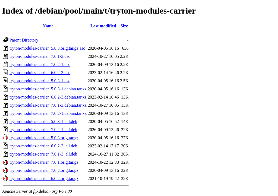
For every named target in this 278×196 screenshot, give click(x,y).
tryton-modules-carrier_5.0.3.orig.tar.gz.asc (47, 48)
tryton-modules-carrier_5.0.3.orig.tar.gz (44, 137)
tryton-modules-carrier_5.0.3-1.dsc (40, 80)
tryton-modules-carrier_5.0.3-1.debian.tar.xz (48, 89)
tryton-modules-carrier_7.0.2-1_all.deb (43, 129)
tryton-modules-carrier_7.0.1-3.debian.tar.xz (48, 105)
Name (48, 26)
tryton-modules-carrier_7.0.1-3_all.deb (43, 154)
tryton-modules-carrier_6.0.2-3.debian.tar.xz (48, 97)
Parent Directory (24, 40)
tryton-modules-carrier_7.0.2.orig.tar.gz (44, 170)
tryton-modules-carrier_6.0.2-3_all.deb (43, 146)
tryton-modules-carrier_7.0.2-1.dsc (40, 64)
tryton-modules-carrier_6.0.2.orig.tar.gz (44, 178)
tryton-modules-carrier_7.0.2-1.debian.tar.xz (48, 113)
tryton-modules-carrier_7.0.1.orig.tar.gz (44, 162)
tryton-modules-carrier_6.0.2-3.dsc (40, 72)
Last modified (103, 26)
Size (124, 26)
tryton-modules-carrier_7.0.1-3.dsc (40, 56)
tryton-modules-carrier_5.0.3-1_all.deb (43, 121)
